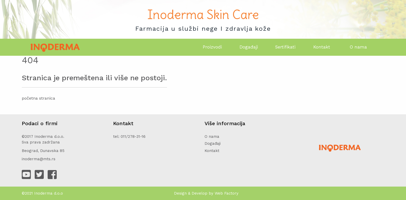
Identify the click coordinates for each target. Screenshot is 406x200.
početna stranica (38, 98)
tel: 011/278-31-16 (129, 136)
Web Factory (226, 193)
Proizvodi (212, 47)
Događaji (249, 47)
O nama (358, 47)
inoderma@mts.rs (38, 159)
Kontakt (321, 47)
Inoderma (43, 193)
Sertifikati (285, 47)
